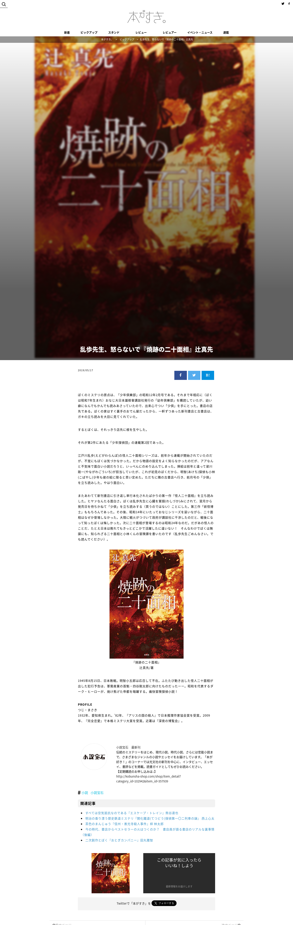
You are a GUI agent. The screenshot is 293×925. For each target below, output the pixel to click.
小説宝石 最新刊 (128, 747)
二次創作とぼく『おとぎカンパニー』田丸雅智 (119, 840)
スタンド (113, 32)
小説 (85, 792)
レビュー (141, 32)
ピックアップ (89, 32)
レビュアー (170, 32)
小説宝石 (97, 792)
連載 (226, 32)
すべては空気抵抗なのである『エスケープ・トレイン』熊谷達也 (131, 813)
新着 (67, 32)
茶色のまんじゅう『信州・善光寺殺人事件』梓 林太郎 (124, 824)
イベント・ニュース (199, 32)
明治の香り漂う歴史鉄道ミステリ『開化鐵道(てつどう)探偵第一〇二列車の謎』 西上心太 (150, 818)
